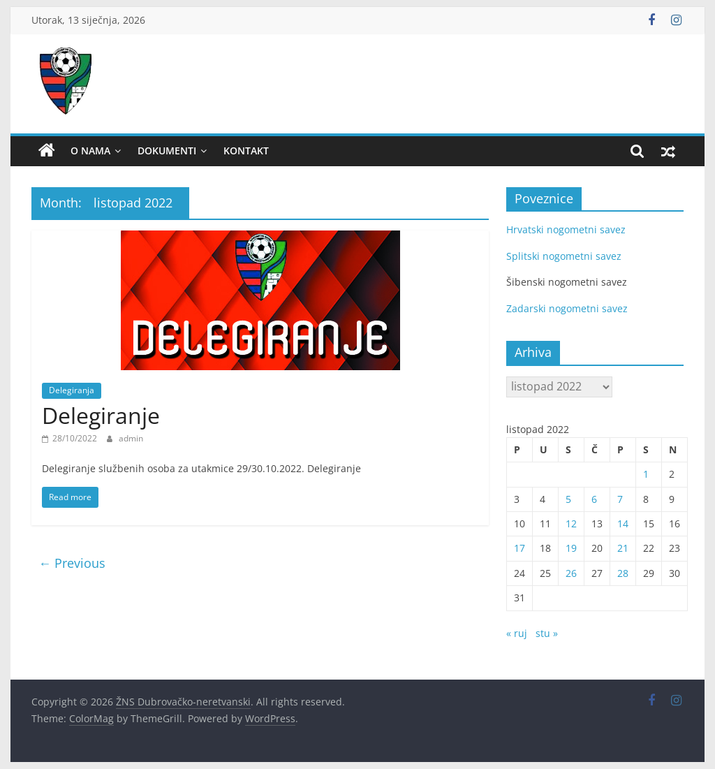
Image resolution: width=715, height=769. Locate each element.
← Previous (71, 563)
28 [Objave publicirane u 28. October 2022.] (622, 573)
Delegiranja (71, 390)
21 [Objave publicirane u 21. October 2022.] (622, 548)
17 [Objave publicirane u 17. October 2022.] (519, 548)
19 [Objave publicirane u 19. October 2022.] (571, 548)
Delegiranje (101, 415)
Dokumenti (167, 150)
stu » (547, 633)
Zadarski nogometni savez (567, 308)
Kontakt (246, 150)
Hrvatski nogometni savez (566, 229)
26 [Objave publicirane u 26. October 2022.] (571, 573)
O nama (90, 150)
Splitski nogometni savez (563, 256)
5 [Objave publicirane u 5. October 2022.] (568, 499)
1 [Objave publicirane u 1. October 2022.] (646, 474)
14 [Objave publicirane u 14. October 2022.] (622, 523)
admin (131, 438)
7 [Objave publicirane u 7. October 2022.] (620, 499)
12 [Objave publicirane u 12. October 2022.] (571, 523)
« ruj (516, 633)
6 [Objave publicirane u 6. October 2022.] (594, 499)
